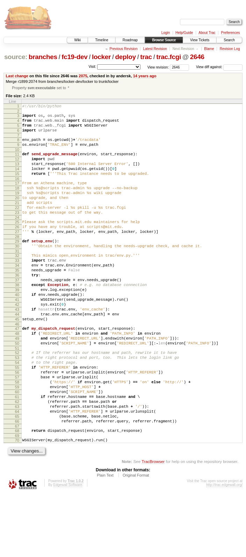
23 (17, 232)
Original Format (136, 538)
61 (17, 451)
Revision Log (230, 49)
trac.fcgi (168, 56)
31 (17, 277)
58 (17, 433)
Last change (17, 76)
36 (17, 305)
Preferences (230, 33)
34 (17, 293)
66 (17, 481)
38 (17, 317)
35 (17, 299)
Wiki (77, 40)
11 (17, 162)
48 (17, 375)
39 (17, 323)
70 (17, 502)
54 (17, 409)
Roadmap (130, 40)
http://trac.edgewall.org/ (224, 547)
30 (17, 271)
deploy (125, 56)
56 (17, 421)
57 (17, 427)
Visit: (92, 67)
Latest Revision (155, 49)
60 (17, 445)
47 (17, 369)
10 (17, 158)
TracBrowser (153, 524)
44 (17, 353)
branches (43, 56)
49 (17, 381)
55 (17, 415)
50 (17, 387)
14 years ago (145, 76)
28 (17, 260)
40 (17, 329)
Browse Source (164, 40)
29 (17, 265)
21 (17, 220)
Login (165, 33)
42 (17, 341)
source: (15, 56)
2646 (197, 56)
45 (17, 359)
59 (17, 439)
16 (17, 192)
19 (17, 208)
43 (17, 347)
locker (101, 56)
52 (17, 397)
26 (17, 249)
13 (17, 174)
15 (17, 186)
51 (17, 393)
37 (17, 311)
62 (17, 457)
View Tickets (199, 40)
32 (17, 281)
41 (17, 335)
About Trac (206, 33)
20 (17, 214)
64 (17, 469)
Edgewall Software (67, 547)
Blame (209, 49)
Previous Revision (123, 49)
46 (17, 365)
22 (17, 226)
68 (17, 491)
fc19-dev (74, 56)
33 (17, 287)
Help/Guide (184, 33)
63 (17, 463)
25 (17, 243)
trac (146, 56)
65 (17, 475)
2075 (83, 76)
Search (229, 40)
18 (17, 202)
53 (17, 403)
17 (17, 196)
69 (17, 497)
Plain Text (105, 538)
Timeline (101, 40)
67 (17, 487)
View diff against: (219, 67)
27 (17, 254)
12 (17, 168)
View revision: (158, 67)
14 (17, 180)
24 (17, 238)
